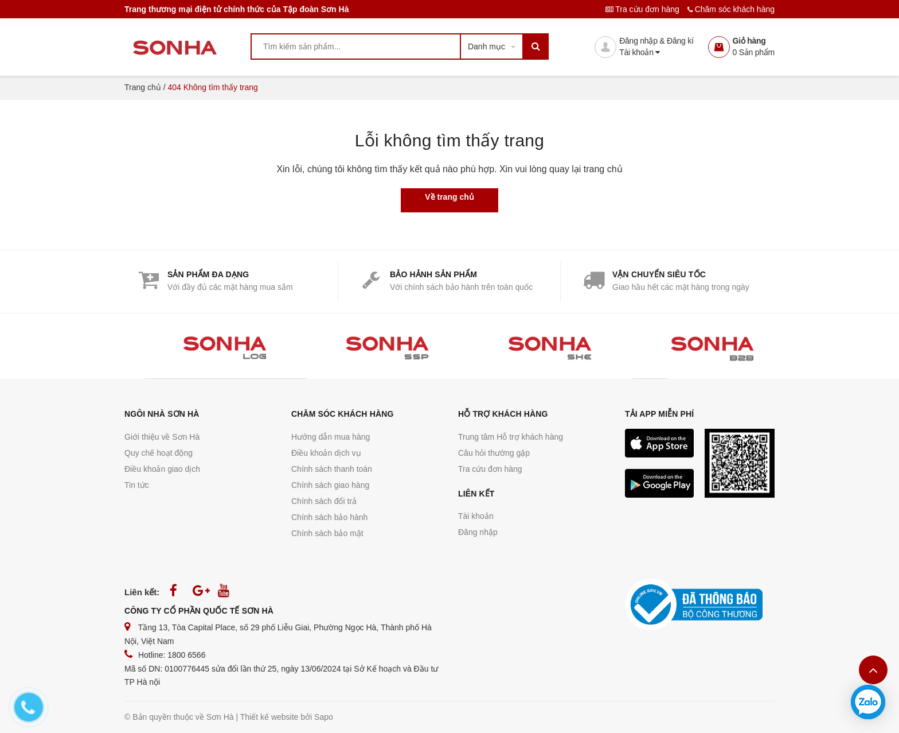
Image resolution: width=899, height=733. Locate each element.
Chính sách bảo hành (329, 517)
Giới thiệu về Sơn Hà (162, 436)
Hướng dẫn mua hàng (330, 436)
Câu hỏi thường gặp (494, 452)
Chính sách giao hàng (330, 485)
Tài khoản (639, 52)
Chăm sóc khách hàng (731, 9)
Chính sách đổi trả (324, 501)
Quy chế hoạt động (158, 452)
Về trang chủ (449, 196)
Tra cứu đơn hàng (643, 9)
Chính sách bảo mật (327, 533)
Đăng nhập (478, 532)
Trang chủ (142, 87)
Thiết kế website (269, 717)
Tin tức (136, 485)
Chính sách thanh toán (331, 469)
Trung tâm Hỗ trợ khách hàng (510, 436)
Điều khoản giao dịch (162, 469)
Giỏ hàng (749, 40)
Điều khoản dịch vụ (326, 452)
